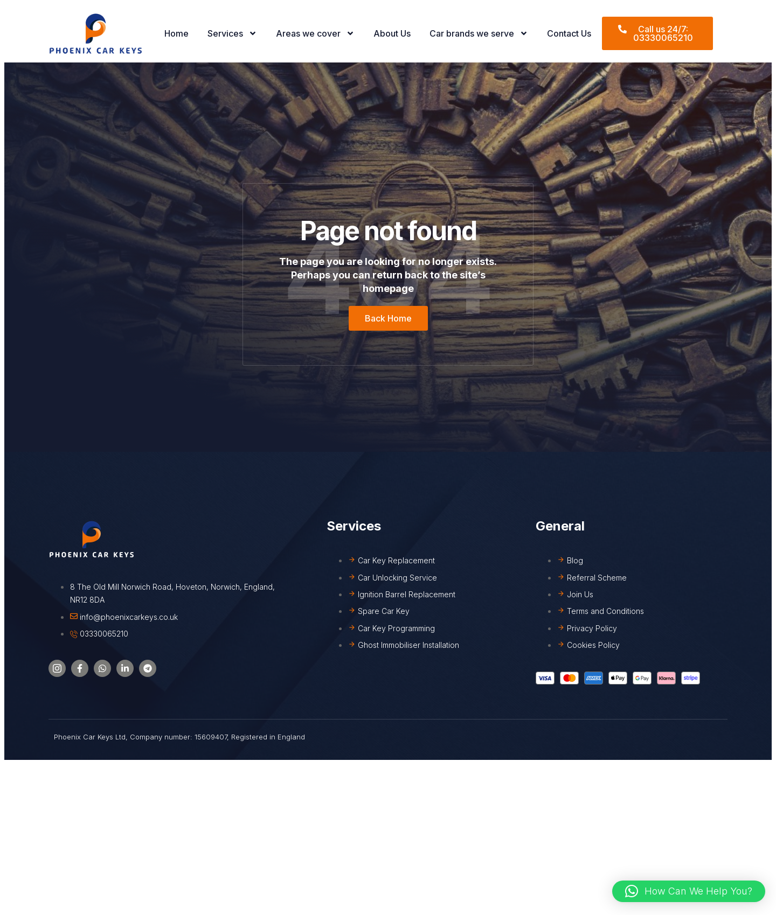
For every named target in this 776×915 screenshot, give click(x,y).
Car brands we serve (478, 33)
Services (232, 33)
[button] (688, 891)
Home (176, 33)
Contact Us (569, 33)
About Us (392, 33)
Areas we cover (315, 33)
